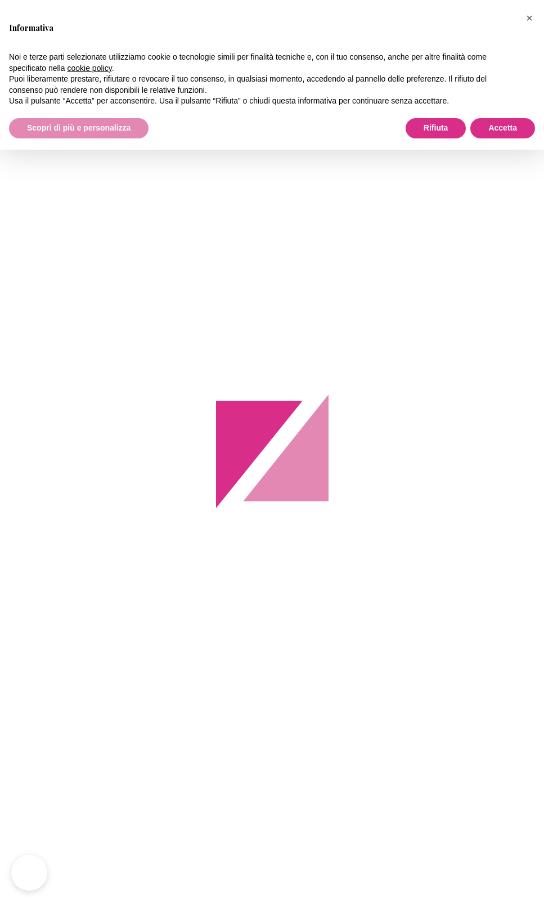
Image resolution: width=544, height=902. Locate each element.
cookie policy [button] (90, 68)
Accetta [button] (502, 127)
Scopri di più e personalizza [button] (79, 127)
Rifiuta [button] (436, 127)
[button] (529, 18)
